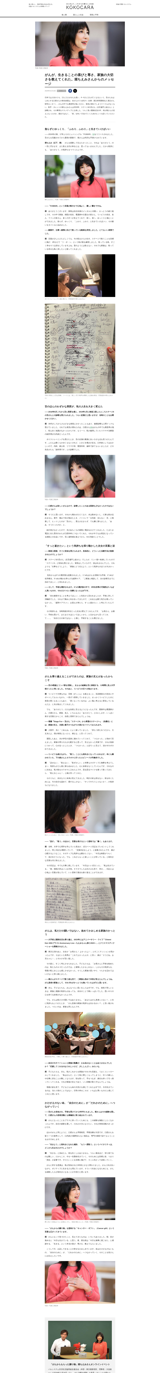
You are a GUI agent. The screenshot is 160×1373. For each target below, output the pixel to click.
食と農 (64, 15)
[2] (91, 427)
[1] (93, 134)
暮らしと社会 (78, 15)
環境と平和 (94, 15)
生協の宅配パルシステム (123, 4)
